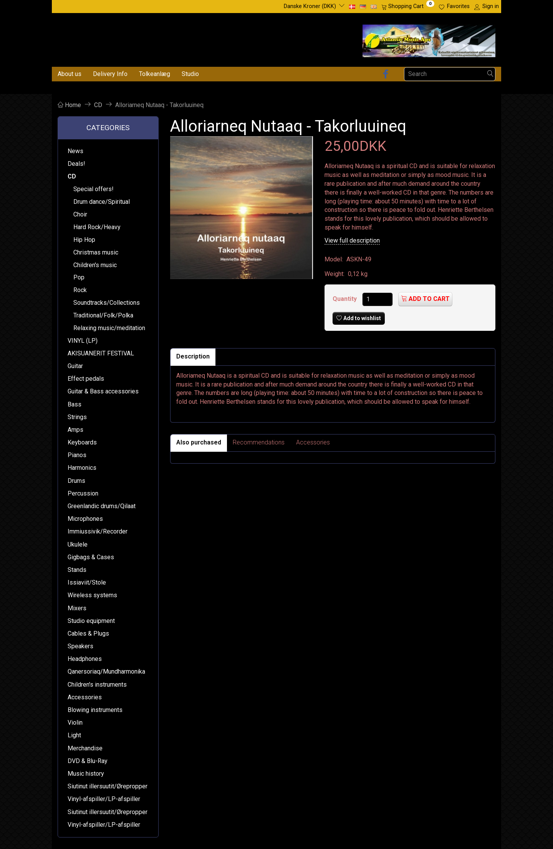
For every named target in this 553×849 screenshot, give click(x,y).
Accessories (313, 442)
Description (193, 356)
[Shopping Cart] (408, 6)
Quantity (345, 298)
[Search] (490, 73)
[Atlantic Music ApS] (429, 39)
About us (69, 74)
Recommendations (259, 442)
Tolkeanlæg (154, 74)
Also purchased (198, 442)
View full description (352, 240)
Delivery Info (110, 74)
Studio (190, 74)
